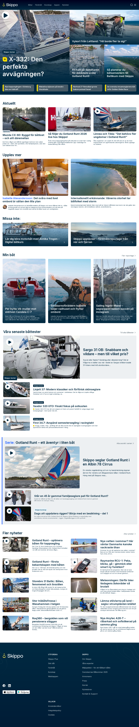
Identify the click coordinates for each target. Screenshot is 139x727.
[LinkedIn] (9, 686)
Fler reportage (128, 256)
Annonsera (86, 676)
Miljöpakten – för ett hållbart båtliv (96, 668)
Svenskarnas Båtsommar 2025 (95, 672)
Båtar (30, 5)
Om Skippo (86, 659)
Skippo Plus (53, 659)
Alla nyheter (129, 534)
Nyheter (65, 5)
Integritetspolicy (54, 710)
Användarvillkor (54, 706)
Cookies (51, 715)
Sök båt (51, 663)
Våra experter (88, 663)
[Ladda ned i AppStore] (9, 692)
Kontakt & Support (90, 694)
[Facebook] (4, 686)
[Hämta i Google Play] (23, 692)
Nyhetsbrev (87, 689)
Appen (57, 5)
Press (84, 681)
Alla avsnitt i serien (124, 443)
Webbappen (53, 676)
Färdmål (38, 5)
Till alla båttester (127, 332)
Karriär (85, 685)
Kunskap (48, 5)
